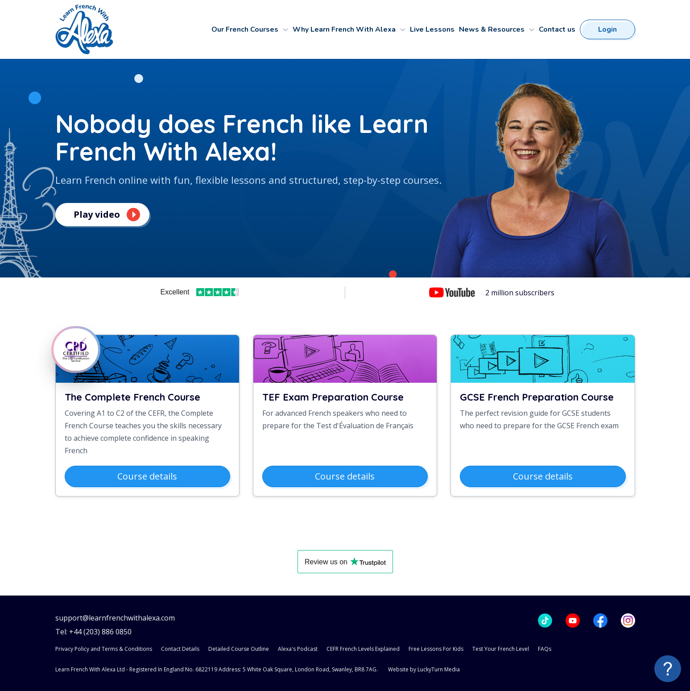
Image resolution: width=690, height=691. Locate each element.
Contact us (557, 29)
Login (607, 29)
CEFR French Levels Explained (363, 649)
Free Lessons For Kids (436, 649)
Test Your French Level (500, 649)
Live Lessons (432, 29)
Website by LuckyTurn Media (424, 669)
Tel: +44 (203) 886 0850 (93, 632)
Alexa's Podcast (298, 649)
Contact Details (180, 649)
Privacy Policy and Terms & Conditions (103, 649)
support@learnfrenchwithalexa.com (115, 618)
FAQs (544, 649)
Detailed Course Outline (238, 649)
